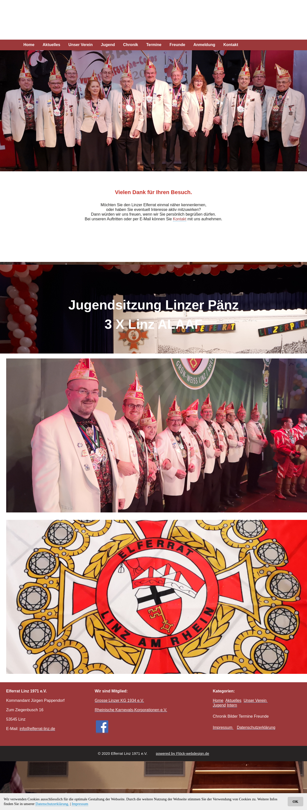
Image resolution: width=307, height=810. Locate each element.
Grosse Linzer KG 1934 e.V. (119, 700)
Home (29, 45)
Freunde (177, 45)
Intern (232, 705)
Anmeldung (204, 45)
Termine (153, 45)
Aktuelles (51, 45)
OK (295, 802)
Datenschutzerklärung (256, 727)
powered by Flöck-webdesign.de (182, 753)
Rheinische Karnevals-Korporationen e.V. (131, 710)
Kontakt (230, 45)
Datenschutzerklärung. (52, 804)
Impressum (80, 804)
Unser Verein (80, 45)
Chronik (130, 45)
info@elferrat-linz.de (37, 729)
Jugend (108, 45)
